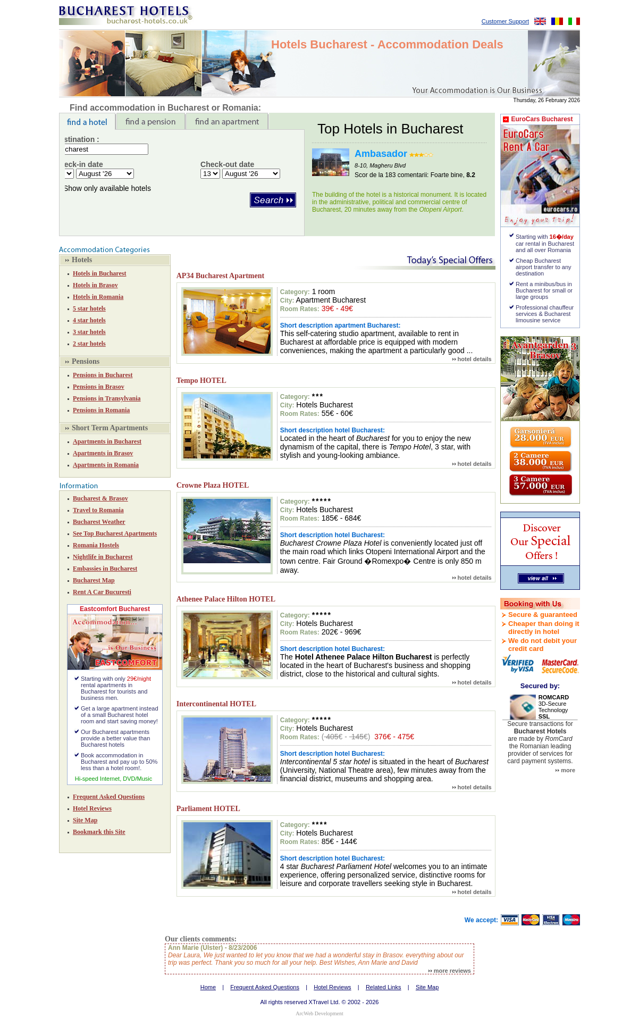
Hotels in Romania (98, 296)
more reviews (449, 970)
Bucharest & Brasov (100, 498)
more (565, 770)
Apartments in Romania (106, 465)
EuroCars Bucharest (542, 119)
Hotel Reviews (92, 808)
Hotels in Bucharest (99, 273)
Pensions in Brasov (98, 386)
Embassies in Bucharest (105, 568)
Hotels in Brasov (95, 285)
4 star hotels (89, 320)
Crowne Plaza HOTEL (212, 485)
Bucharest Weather (99, 521)
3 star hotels (89, 332)
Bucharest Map (94, 580)
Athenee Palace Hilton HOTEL (225, 599)
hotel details (472, 359)
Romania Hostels (96, 545)
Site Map (85, 820)
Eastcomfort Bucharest (115, 609)
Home (208, 987)
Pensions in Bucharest (102, 375)
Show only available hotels (107, 188)
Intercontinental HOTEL (216, 704)
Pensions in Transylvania (107, 398)
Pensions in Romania (101, 410)
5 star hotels (89, 308)
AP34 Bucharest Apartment (220, 276)
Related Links (383, 987)
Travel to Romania (98, 510)
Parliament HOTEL (208, 809)
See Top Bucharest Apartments (115, 533)
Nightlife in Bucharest (102, 557)
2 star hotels (89, 343)
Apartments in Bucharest (107, 441)
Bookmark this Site (99, 832)
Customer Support (505, 21)
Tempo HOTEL (201, 381)
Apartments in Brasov (103, 453)
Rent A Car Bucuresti (102, 592)
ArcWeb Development (319, 1013)
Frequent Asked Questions (109, 796)
